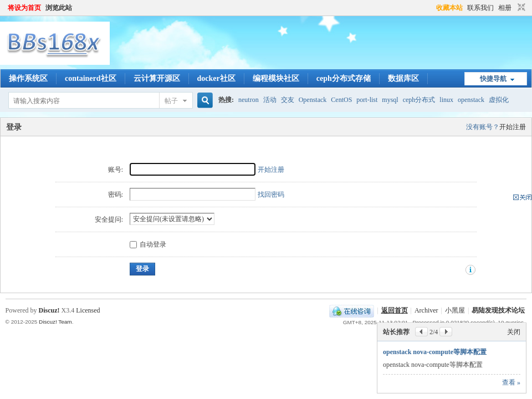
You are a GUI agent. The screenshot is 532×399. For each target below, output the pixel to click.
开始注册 (512, 127)
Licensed (88, 310)
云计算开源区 (157, 78)
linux (446, 100)
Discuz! (49, 310)
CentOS (341, 100)
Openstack (313, 100)
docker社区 (216, 78)
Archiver (426, 310)
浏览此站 (58, 8)
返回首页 (394, 310)
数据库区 (403, 78)
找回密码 (271, 194)
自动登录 (148, 244)
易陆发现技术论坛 (498, 310)
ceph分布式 (419, 100)
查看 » (511, 382)
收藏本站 (449, 8)
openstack (471, 100)
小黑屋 (455, 310)
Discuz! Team (55, 322)
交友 (287, 100)
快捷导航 (493, 79)
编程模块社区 (276, 78)
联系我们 (480, 8)
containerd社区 (90, 78)
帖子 (171, 101)
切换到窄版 (520, 8)
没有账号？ (482, 127)
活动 (270, 100)
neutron (248, 100)
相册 (504, 8)
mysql (390, 100)
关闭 (513, 332)
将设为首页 (24, 8)
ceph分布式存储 (343, 78)
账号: (115, 169)
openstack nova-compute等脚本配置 (435, 352)
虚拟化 (499, 100)
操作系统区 (28, 78)
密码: (115, 194)
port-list (366, 100)
